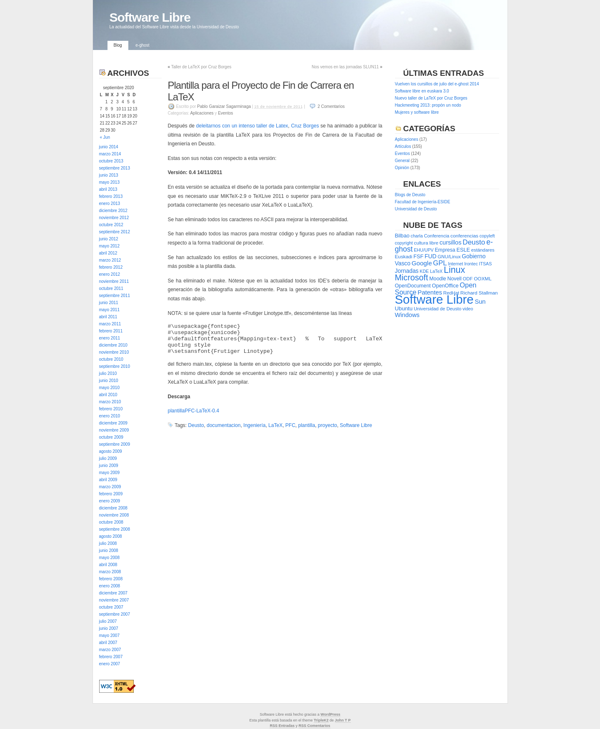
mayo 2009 (109, 472)
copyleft (487, 235)
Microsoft (411, 277)
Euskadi (403, 257)
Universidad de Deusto (416, 209)
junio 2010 (108, 380)
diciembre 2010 (113, 345)
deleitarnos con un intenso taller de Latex (242, 126)
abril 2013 (108, 189)
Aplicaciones (201, 113)
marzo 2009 (110, 486)
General (402, 160)
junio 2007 (108, 628)
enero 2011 (109, 338)
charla (417, 235)
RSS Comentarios (314, 726)
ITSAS (485, 263)
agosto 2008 (110, 536)
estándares (483, 249)
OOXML (483, 279)
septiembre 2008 (114, 529)
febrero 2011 (111, 331)
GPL (440, 263)
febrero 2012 (111, 267)
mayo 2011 (109, 309)
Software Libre (150, 17)
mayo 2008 (109, 557)
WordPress (330, 714)
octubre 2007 (111, 607)
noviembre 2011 (114, 281)
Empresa (445, 250)
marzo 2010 (110, 401)
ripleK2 (322, 720)
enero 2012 (109, 274)
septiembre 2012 (114, 232)
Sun (480, 301)
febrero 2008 (111, 579)
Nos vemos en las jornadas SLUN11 (345, 67)
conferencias (464, 236)
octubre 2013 (111, 161)
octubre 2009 (111, 437)
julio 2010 (108, 373)
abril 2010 (108, 394)
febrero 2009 (111, 494)
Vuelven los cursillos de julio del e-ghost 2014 (437, 84)
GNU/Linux (449, 256)
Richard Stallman (479, 293)
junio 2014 (108, 147)
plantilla (306, 425)
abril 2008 (108, 564)
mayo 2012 (109, 246)
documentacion (223, 425)
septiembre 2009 (114, 444)
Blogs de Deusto (410, 194)
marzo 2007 (110, 649)
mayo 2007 (109, 635)
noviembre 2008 (114, 515)
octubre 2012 (111, 224)
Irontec (471, 263)
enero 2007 (109, 664)
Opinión (402, 167)
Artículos (403, 146)
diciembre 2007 (113, 593)
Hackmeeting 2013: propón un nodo (428, 105)
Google (422, 263)
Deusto (196, 425)
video (467, 308)
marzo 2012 (110, 260)
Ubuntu (404, 308)
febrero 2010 (111, 409)
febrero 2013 (111, 196)
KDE (424, 271)
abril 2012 (108, 253)
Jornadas (407, 270)
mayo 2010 (109, 387)
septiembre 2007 (114, 614)
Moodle (437, 279)
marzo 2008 (110, 571)
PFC (290, 425)
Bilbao (402, 235)
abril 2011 (108, 317)
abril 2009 (108, 479)
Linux (454, 270)
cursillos (451, 242)
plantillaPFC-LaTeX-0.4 (193, 411)
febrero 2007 (111, 656)
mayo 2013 (109, 182)
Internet (455, 263)
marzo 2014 (110, 154)
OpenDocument (413, 286)
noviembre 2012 (114, 217)
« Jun (105, 137)
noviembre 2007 (114, 600)
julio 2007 (108, 621)
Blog (118, 45)
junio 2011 (108, 302)
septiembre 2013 (114, 168)
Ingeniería (254, 425)
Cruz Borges (305, 126)
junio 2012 (108, 239)
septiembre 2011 (114, 295)
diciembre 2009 (113, 423)
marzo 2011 (110, 324)
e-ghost (142, 45)
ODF (468, 278)
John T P (343, 720)
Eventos (225, 113)
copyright (404, 242)
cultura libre (426, 242)
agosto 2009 (110, 451)
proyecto (327, 425)
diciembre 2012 (113, 210)
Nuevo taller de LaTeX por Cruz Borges (431, 98)
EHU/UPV (423, 249)
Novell (455, 279)
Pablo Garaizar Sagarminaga (224, 106)
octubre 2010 (111, 359)
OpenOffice (445, 285)
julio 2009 (108, 458)
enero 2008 (109, 586)
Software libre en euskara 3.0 (422, 91)
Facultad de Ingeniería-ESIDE (422, 202)
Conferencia (436, 235)
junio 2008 (108, 550)
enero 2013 (109, 203)
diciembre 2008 (113, 508)
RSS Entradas (282, 726)
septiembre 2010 (114, 366)
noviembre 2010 (114, 352)
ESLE (463, 250)
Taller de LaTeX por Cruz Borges (201, 67)
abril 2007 (108, 642)
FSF (418, 256)
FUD (430, 256)
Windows (407, 315)
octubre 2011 (111, 288)
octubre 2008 (111, 522)
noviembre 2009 (114, 430)
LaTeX (275, 425)
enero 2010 (109, 416)
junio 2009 (108, 465)
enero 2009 (109, 501)
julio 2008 (108, 543)
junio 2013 (108, 175)
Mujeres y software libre (417, 112)
